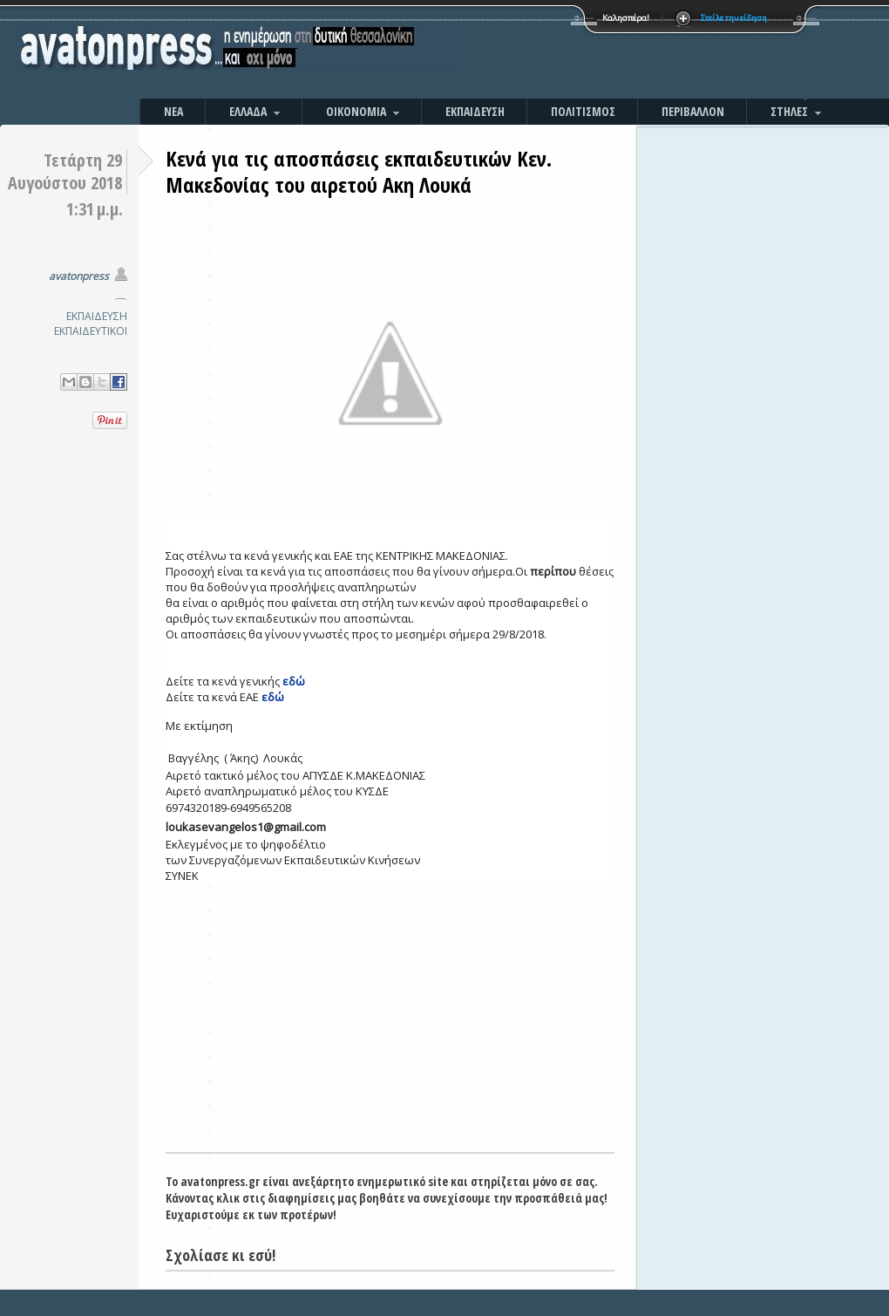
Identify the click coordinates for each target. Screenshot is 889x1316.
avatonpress (79, 276)
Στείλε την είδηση (734, 18)
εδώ (293, 681)
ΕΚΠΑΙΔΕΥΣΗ (96, 316)
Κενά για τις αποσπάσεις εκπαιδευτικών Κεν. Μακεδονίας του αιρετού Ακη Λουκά (359, 171)
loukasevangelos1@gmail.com (246, 827)
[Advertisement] (632, 52)
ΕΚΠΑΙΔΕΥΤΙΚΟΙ (90, 331)
